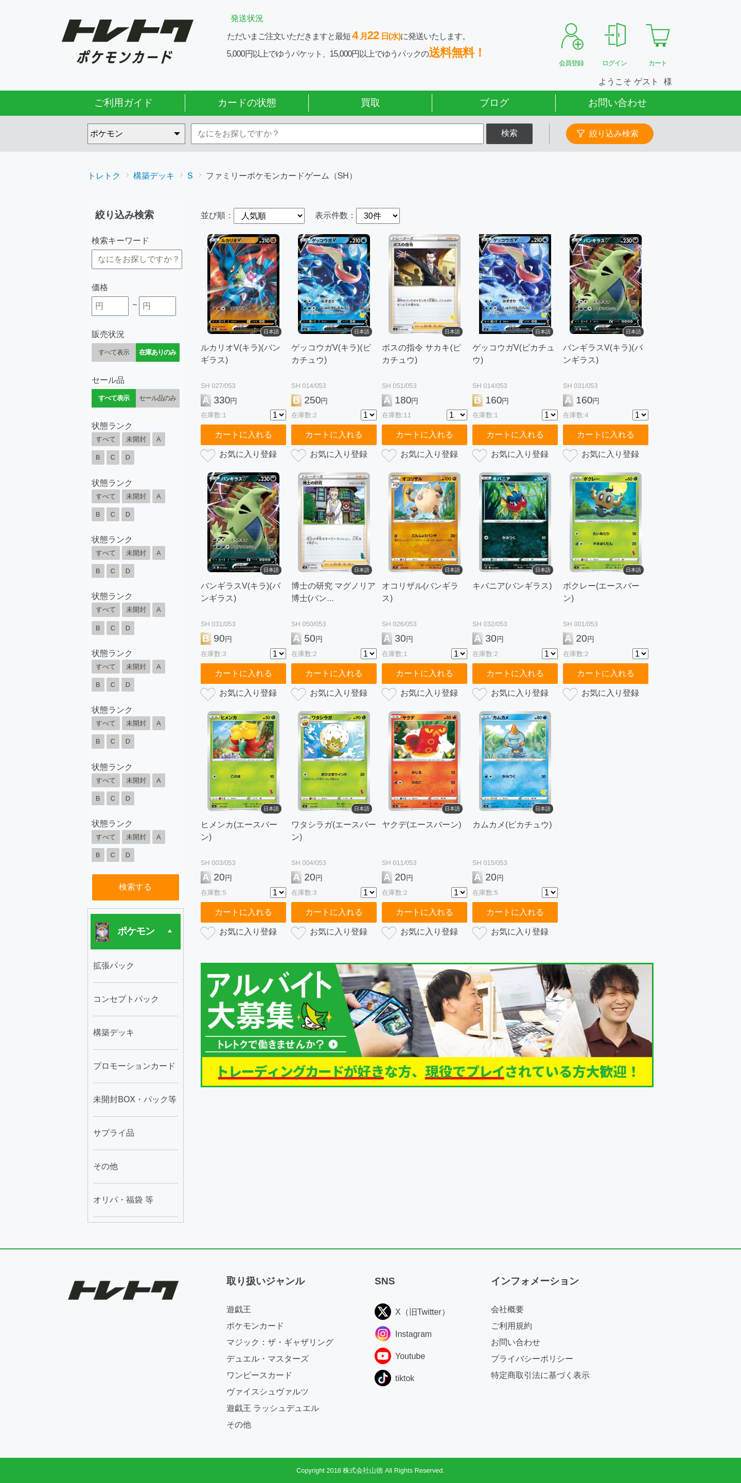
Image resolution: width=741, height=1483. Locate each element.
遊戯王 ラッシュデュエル (272, 1408)
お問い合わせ (617, 102)
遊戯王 (238, 1309)
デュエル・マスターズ (267, 1358)
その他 (238, 1424)
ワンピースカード (259, 1375)
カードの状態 (247, 102)
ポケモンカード (255, 1325)
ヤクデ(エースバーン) (422, 824)
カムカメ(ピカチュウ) (512, 824)
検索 (509, 133)
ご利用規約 (511, 1325)
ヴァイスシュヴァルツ (267, 1391)
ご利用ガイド (123, 102)
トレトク (103, 175)
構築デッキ (153, 175)
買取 (370, 102)
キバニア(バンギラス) (512, 585)
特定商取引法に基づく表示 (540, 1375)
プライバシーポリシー (532, 1358)
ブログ (494, 102)
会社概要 (507, 1309)
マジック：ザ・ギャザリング (279, 1342)
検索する (135, 886)
